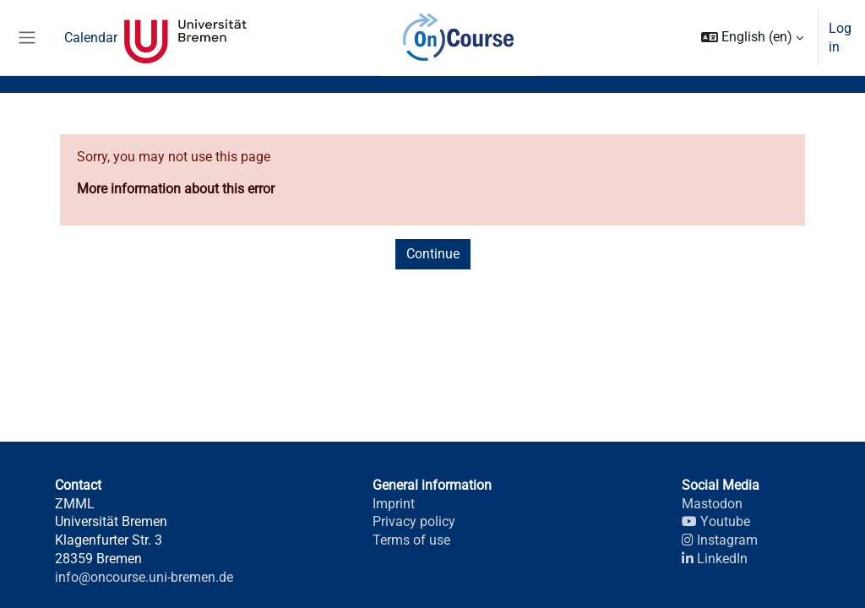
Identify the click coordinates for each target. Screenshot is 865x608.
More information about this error (176, 189)
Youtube (715, 521)
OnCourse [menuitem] (457, 38)
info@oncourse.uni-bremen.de (144, 577)
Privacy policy (414, 521)
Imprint (394, 503)
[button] (752, 37)
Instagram (720, 540)
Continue (433, 254)
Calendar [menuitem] (90, 38)
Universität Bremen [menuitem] (185, 38)
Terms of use (411, 540)
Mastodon (712, 503)
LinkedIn (715, 559)
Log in (840, 37)
